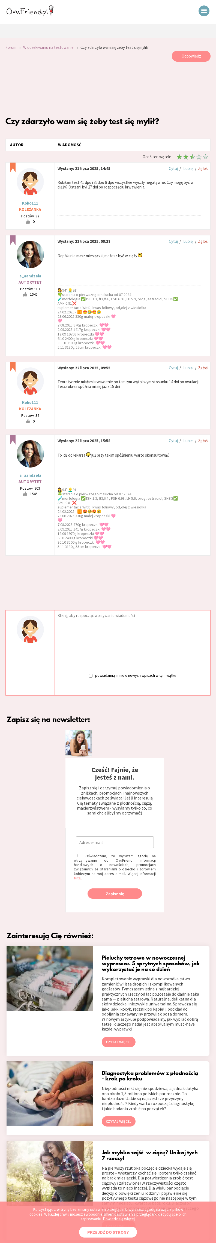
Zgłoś (203, 168)
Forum (10, 47)
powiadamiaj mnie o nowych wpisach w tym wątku (132, 675)
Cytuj (173, 168)
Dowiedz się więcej (119, 1218)
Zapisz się (115, 893)
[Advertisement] (108, 89)
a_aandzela (30, 276)
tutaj (77, 878)
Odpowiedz (191, 56)
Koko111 (30, 203)
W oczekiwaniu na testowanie (48, 47)
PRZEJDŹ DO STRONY (108, 1232)
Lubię (188, 168)
